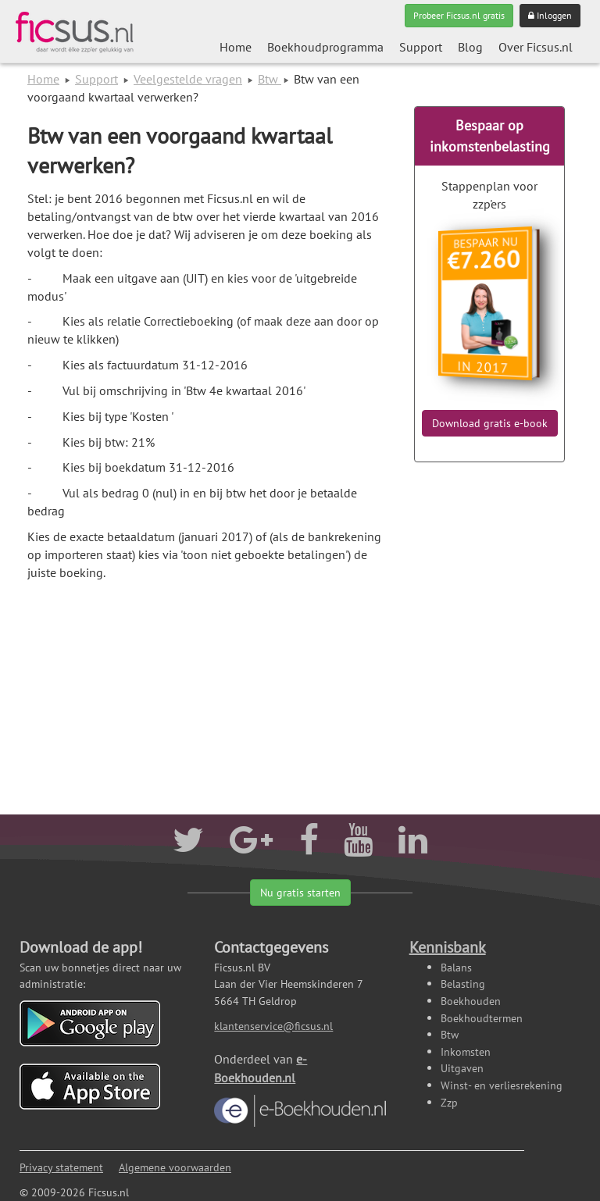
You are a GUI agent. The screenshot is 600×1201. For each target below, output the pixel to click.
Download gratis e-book (490, 423)
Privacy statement (61, 1167)
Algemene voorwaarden (175, 1167)
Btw (269, 79)
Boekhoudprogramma (325, 47)
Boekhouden (471, 1000)
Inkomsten (466, 1051)
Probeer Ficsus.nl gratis (459, 15)
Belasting (463, 983)
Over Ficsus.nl (535, 47)
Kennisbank (447, 947)
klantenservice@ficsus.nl (273, 1025)
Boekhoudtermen (482, 1017)
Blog (470, 47)
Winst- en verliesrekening (501, 1085)
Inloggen (550, 15)
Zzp (449, 1102)
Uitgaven (462, 1067)
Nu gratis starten (300, 893)
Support (420, 47)
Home (236, 47)
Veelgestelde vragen (188, 79)
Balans (456, 967)
